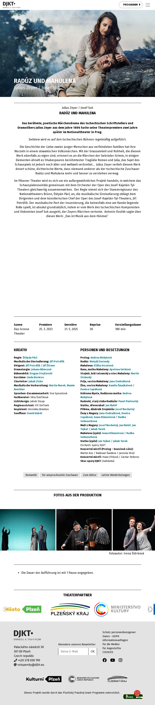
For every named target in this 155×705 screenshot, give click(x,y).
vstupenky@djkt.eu (29, 664)
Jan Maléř (111, 405)
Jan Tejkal (104, 441)
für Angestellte (112, 648)
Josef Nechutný (124, 409)
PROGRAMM (132, 4)
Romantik (31, 475)
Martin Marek (57, 385)
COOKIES (108, 652)
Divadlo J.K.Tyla (27, 635)
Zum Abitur (89, 475)
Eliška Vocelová (103, 365)
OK (93, 651)
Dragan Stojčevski (41, 373)
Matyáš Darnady (99, 361)
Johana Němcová (41, 369)
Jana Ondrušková (120, 381)
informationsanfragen (115, 640)
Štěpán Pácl (30, 357)
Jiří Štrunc (49, 365)
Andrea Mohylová (101, 357)
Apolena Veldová (120, 369)
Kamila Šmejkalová (120, 385)
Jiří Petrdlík (57, 361)
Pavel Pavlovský (128, 401)
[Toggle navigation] (148, 4)
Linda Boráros (35, 377)
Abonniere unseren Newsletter (77, 644)
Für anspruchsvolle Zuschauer (60, 475)
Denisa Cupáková (91, 389)
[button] (150, 530)
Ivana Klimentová (104, 417)
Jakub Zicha (36, 381)
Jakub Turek (98, 429)
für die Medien (111, 644)
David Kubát (34, 413)
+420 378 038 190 (27, 660)
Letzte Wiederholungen (116, 475)
